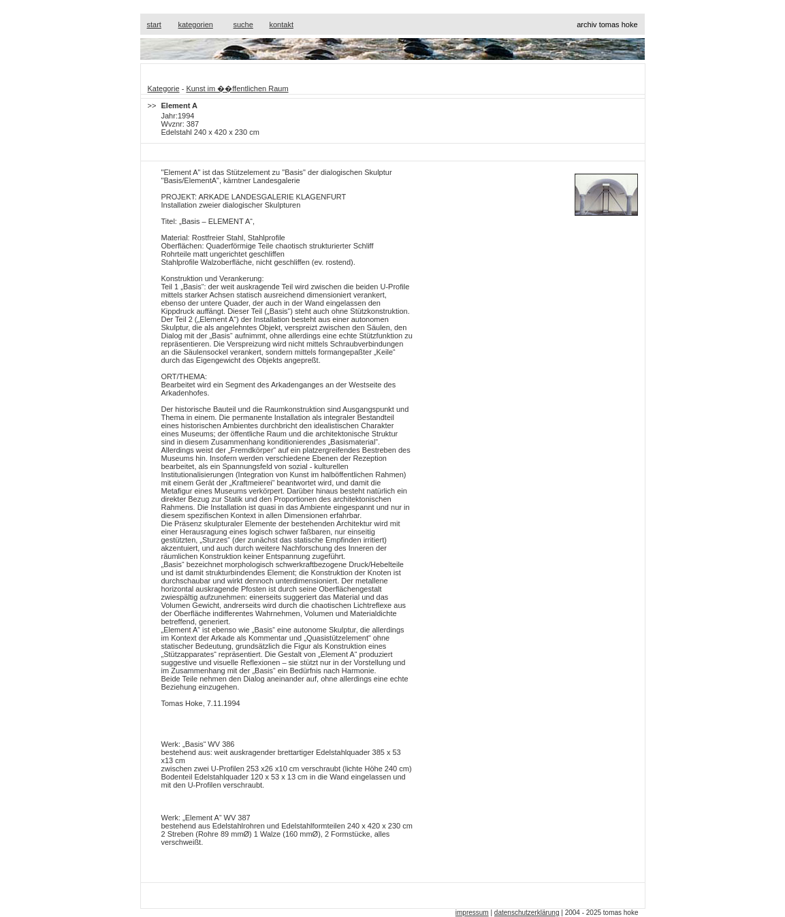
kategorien (195, 24)
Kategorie (164, 88)
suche (243, 24)
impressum (472, 912)
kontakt (281, 24)
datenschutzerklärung (527, 912)
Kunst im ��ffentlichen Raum (237, 88)
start (154, 24)
